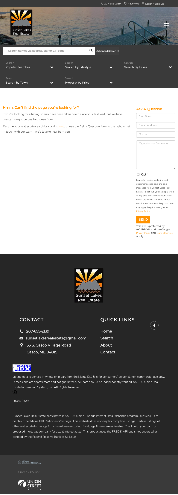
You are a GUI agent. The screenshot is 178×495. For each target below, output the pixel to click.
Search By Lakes (137, 66)
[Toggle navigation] (166, 24)
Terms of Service (166, 233)
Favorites (131, 3)
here (62, 127)
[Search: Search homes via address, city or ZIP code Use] (45, 51)
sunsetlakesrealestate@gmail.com (54, 338)
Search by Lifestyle (80, 66)
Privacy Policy (143, 211)
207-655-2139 (111, 3)
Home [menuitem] (108, 331)
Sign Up (159, 3)
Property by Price (78, 82)
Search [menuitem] (108, 338)
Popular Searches (19, 66)
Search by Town (18, 82)
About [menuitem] (108, 345)
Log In (148, 3)
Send (143, 220)
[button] (91, 51)
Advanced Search (107, 50)
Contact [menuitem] (109, 352)
